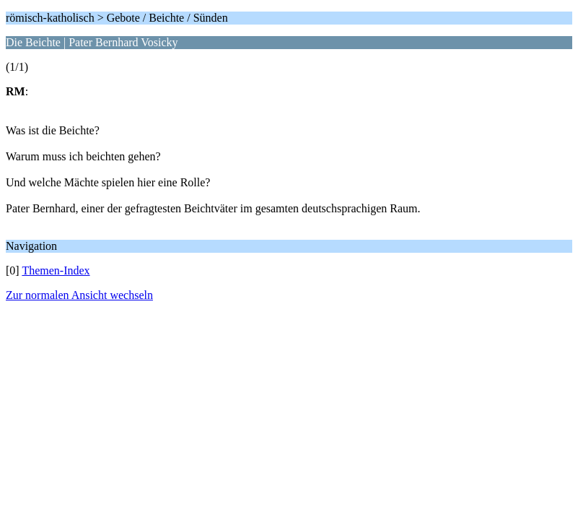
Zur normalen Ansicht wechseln (79, 295)
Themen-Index (55, 270)
